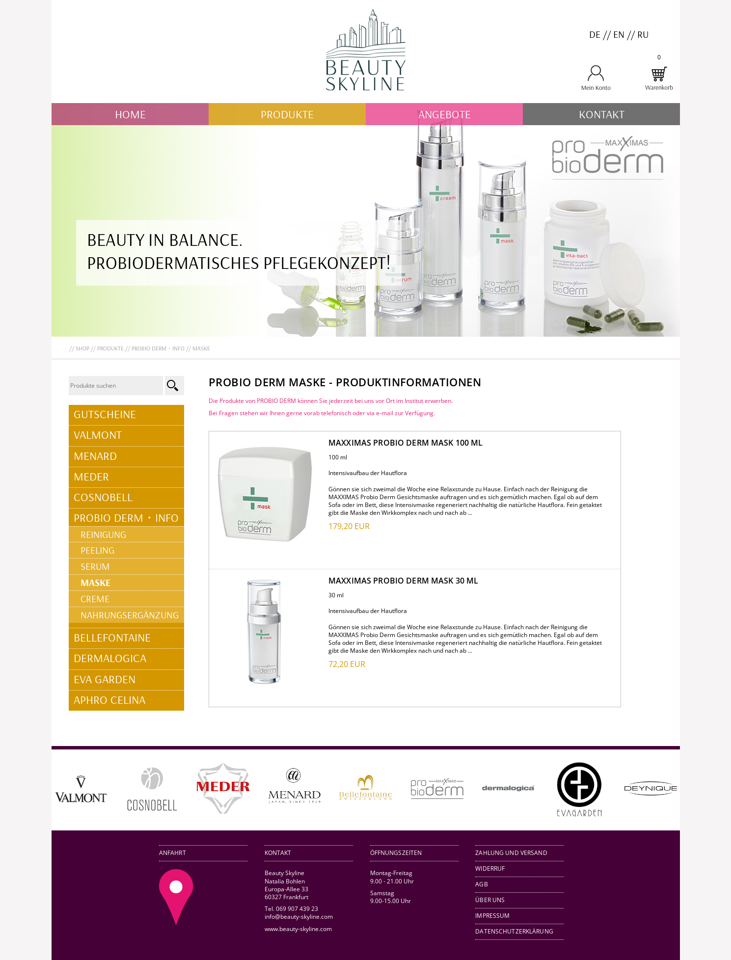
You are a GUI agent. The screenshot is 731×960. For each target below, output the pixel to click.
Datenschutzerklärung (514, 931)
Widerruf (490, 868)
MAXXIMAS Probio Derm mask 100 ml (405, 442)
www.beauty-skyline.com (297, 929)
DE (594, 34)
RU (643, 34)
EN (618, 34)
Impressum (492, 915)
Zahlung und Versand (511, 853)
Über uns (490, 900)
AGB (481, 884)
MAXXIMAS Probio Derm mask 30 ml (403, 580)
